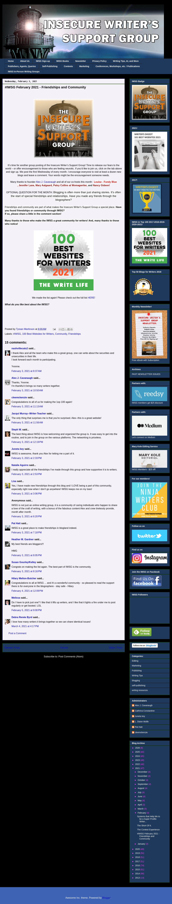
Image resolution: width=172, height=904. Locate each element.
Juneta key (18, 449)
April (140, 804)
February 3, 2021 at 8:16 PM (27, 571)
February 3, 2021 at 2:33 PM (27, 458)
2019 (137, 853)
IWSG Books (62, 61)
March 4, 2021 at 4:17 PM (25, 626)
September (143, 784)
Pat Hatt (16, 523)
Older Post (115, 647)
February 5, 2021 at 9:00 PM (27, 610)
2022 (137, 764)
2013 (137, 878)
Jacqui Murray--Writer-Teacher (29, 413)
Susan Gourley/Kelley (24, 562)
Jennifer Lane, (27, 185)
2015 (137, 869)
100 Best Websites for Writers (38, 334)
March (141, 809)
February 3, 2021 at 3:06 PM (27, 493)
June (140, 796)
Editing (135, 661)
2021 (137, 768)
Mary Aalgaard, (43, 185)
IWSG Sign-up (43, 61)
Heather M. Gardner (23, 539)
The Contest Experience (148, 829)
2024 (137, 756)
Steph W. (17, 429)
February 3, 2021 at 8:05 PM (27, 555)
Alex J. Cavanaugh (46, 182)
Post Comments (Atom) (70, 656)
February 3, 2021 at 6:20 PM (27, 516)
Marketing (84, 66)
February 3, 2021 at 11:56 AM (27, 422)
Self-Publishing (49, 66)
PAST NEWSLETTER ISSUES (146, 374)
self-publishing (138, 685)
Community (61, 334)
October (142, 780)
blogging (136, 680)
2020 (137, 849)
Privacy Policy (99, 61)
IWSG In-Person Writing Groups (23, 71)
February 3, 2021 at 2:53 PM (27, 474)
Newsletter (80, 61)
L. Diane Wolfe (142, 721)
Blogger (106, 897)
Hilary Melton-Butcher (24, 578)
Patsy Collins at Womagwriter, (70, 185)
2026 (137, 748)
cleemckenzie (19, 397)
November (143, 776)
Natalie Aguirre (20, 465)
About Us (24, 61)
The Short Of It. (144, 825)
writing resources (140, 690)
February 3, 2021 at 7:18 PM (27, 532)
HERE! (91, 297)
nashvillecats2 (20, 348)
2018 (137, 857)
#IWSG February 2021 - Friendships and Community (148, 836)
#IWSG (17, 334)
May (140, 800)
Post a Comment (17, 633)
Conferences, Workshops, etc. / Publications (118, 66)
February (142, 813)
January (142, 844)
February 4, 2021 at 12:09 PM (27, 591)
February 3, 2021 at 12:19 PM (27, 442)
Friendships (74, 334)
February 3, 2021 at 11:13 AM (27, 406)
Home (11, 61)
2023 (137, 760)
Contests (68, 66)
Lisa (14, 481)
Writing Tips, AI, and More (126, 61)
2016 (137, 865)
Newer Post (12, 647)
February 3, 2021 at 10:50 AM (27, 390)
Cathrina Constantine (145, 711)
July (140, 792)
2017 (137, 861)
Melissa (16, 597)
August (141, 788)
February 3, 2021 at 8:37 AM (27, 371)
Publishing (137, 670)
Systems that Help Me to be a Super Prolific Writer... (148, 819)
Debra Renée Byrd (22, 617)
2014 (137, 873)
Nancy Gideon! (101, 185)
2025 (137, 752)
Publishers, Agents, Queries (22, 66)
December (143, 772)
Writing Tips (137, 675)
